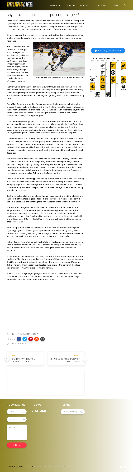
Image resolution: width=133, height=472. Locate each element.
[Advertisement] (46, 311)
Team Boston (70, 467)
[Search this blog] (73, 411)
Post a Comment (18, 343)
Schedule (70, 5)
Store (116, 5)
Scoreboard (55, 5)
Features (85, 5)
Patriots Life (59, 467)
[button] (19, 339)
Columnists (102, 5)
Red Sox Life (48, 467)
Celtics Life (37, 467)
